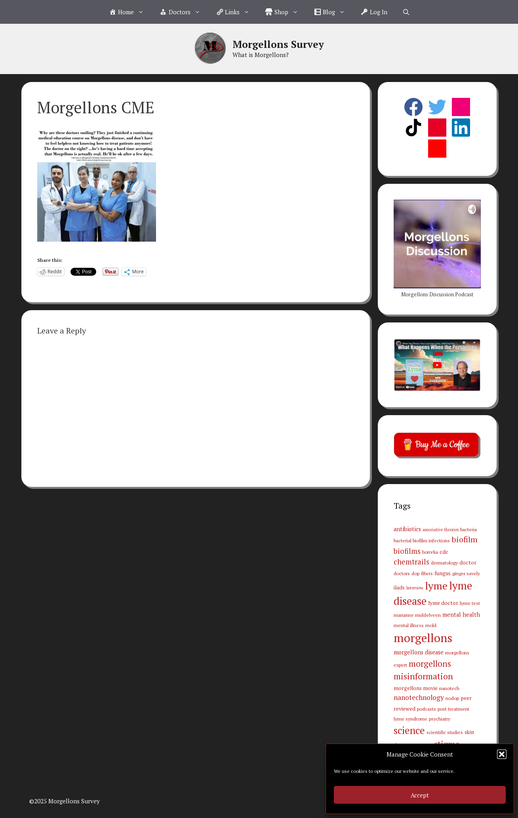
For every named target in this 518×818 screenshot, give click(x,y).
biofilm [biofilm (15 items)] (464, 539)
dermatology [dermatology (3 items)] (444, 562)
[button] (502, 754)
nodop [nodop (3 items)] (452, 698)
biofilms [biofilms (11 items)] (407, 551)
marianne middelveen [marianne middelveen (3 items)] (417, 615)
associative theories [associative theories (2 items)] (441, 529)
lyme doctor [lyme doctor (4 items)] (443, 602)
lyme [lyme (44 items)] (436, 585)
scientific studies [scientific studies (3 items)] (445, 732)
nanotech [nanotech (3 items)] (449, 688)
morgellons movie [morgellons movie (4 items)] (416, 688)
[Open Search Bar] (406, 12)
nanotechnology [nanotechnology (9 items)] (419, 697)
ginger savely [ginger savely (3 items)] (466, 573)
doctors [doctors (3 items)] (402, 573)
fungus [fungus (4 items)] (442, 573)
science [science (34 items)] (409, 730)
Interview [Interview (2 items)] (414, 588)
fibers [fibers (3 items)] (427, 573)
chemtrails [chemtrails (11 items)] (411, 561)
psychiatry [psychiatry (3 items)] (439, 718)
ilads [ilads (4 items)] (399, 587)
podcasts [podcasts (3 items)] (426, 709)
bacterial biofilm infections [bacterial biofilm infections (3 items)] (422, 540)
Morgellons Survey (278, 44)
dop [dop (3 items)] (415, 573)
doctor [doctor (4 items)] (467, 562)
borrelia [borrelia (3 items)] (430, 552)
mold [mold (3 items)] (430, 625)
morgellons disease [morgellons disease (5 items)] (419, 652)
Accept (420, 795)
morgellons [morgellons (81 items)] (423, 637)
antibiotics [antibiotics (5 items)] (407, 529)
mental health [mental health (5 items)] (461, 614)
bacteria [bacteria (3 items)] (468, 529)
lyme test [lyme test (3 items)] (470, 603)
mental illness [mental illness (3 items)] (409, 625)
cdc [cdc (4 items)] (444, 551)
